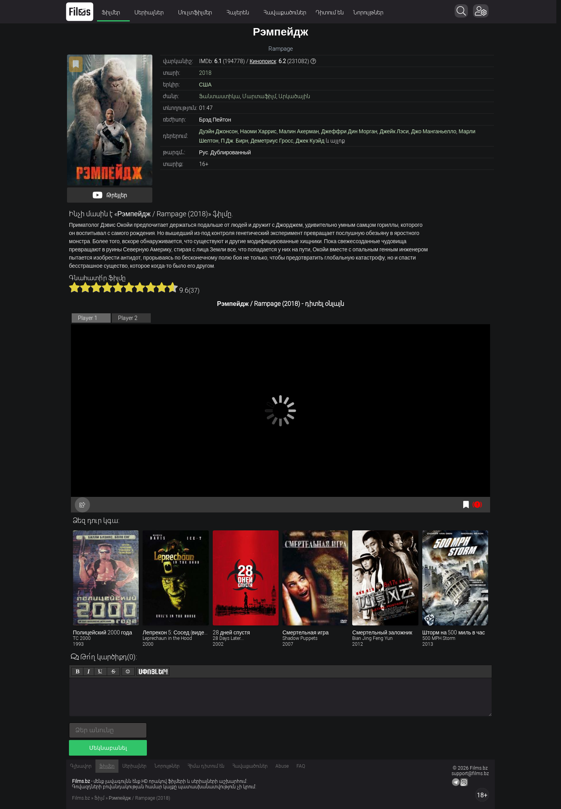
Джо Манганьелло (433, 131)
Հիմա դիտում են (205, 766)
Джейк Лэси (394, 131)
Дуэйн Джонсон (218, 131)
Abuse (282, 766)
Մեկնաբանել (108, 748)
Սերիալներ (154, 12)
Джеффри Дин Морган (349, 131)
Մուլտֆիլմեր (199, 12)
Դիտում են (332, 12)
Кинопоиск (263, 61)
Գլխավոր (81, 766)
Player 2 (128, 318)
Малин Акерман (299, 131)
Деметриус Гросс (272, 141)
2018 (205, 73)
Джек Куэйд (310, 141)
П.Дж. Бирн (234, 141)
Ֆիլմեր (115, 12)
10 (172, 287)
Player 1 (87, 318)
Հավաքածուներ (287, 12)
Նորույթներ (370, 12)
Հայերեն (242, 12)
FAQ (300, 766)
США (205, 84)
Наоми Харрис (258, 131)
